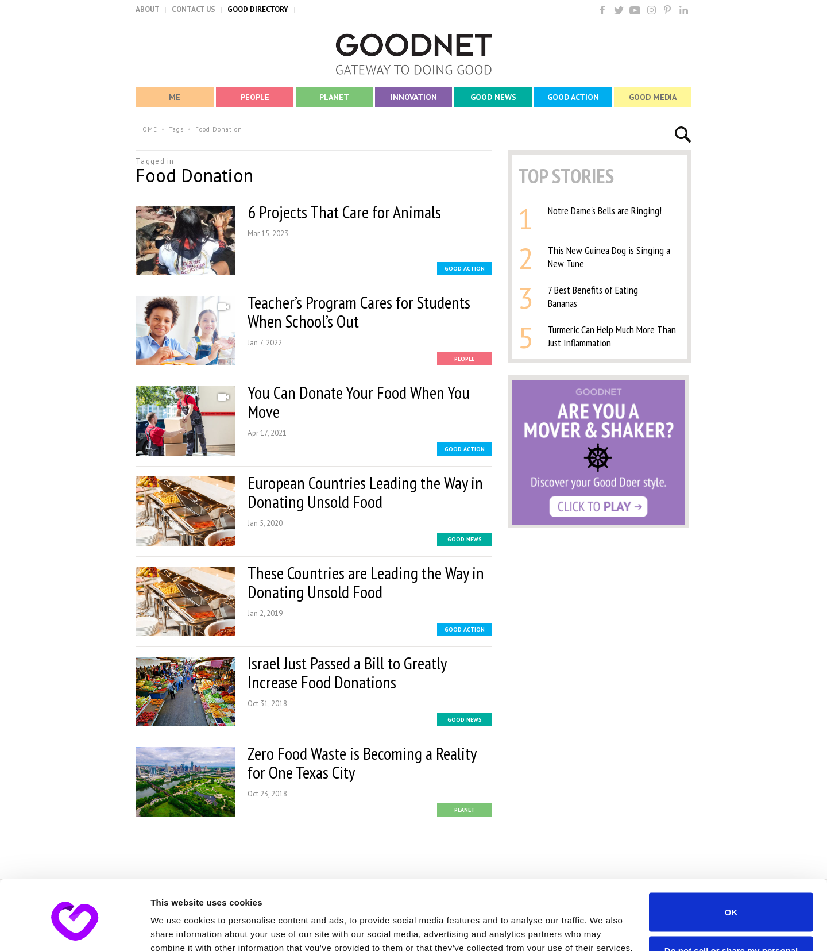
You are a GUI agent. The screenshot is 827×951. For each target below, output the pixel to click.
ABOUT (148, 9)
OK (731, 860)
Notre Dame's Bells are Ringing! (605, 210)
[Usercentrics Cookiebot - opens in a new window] (74, 928)
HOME (147, 129)
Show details (177, 928)
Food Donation (218, 129)
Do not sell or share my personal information (731, 904)
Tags (176, 129)
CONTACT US (193, 9)
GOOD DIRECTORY (257, 9)
